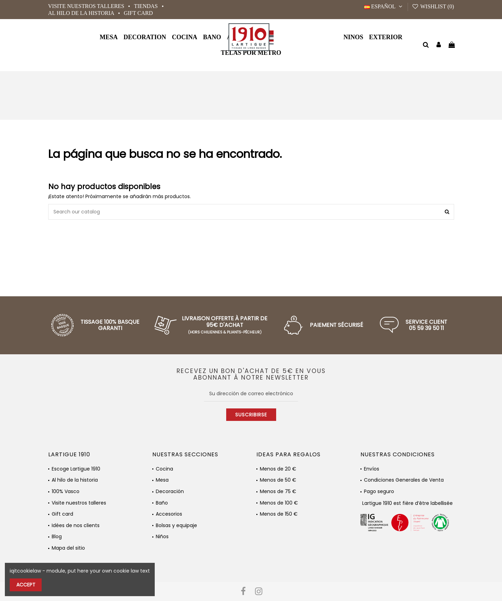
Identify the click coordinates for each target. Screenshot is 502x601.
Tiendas (146, 6)
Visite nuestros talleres (87, 6)
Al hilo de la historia (82, 13)
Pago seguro (379, 491)
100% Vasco (65, 491)
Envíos (371, 469)
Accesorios (169, 514)
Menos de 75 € (278, 491)
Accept (25, 584)
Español (384, 6)
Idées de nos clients (76, 525)
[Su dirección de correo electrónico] (251, 393)
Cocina (164, 469)
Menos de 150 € (279, 514)
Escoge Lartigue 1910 (76, 469)
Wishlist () (433, 6)
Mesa (162, 480)
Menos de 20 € (278, 469)
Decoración (170, 491)
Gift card (138, 13)
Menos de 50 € (278, 480)
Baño (162, 503)
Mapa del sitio (68, 548)
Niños (162, 536)
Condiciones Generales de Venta (404, 480)
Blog (57, 536)
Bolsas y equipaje (176, 525)
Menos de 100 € (279, 503)
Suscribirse (251, 414)
